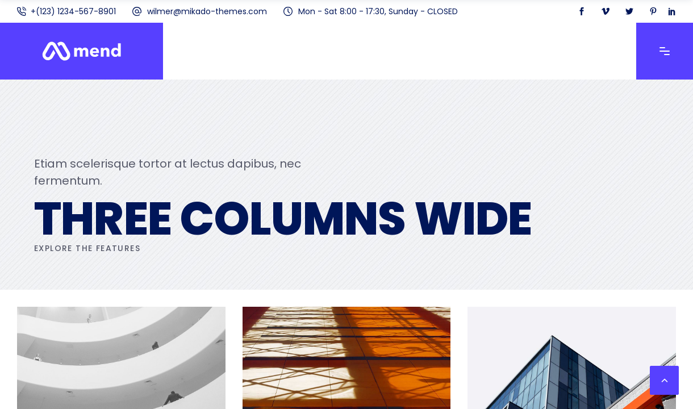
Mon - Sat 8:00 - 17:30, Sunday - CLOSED (378, 11)
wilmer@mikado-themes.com (207, 11)
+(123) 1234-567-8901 (73, 11)
